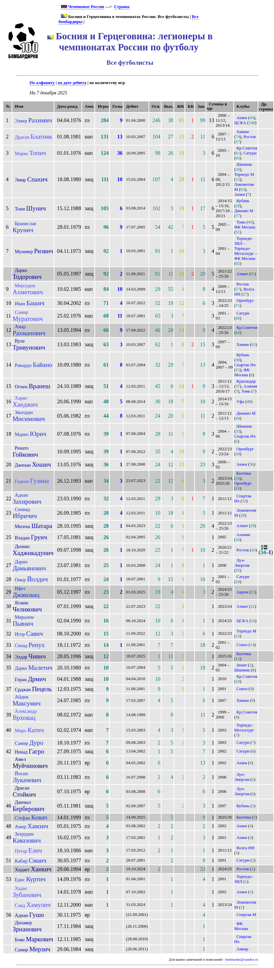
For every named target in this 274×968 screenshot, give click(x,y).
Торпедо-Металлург (244, 728)
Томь (240, 222)
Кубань (242, 200)
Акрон (242, 592)
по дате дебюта (72, 82)
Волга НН (245, 848)
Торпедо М (244, 174)
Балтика (243, 473)
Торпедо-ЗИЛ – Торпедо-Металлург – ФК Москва (245, 248)
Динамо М (243, 210)
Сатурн (250, 153)
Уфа (240, 401)
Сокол (241, 644)
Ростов (250, 136)
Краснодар (246, 381)
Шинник (244, 164)
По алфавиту (42, 82)
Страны (121, 6)
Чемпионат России (82, 6)
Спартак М (246, 914)
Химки (242, 131)
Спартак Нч (245, 365)
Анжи (241, 117)
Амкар (242, 949)
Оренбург (245, 300)
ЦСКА (240, 122)
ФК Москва (244, 227)
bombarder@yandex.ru (241, 959)
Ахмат (242, 274)
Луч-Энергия (241, 563)
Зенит (241, 665)
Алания (250, 386)
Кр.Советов (246, 148)
